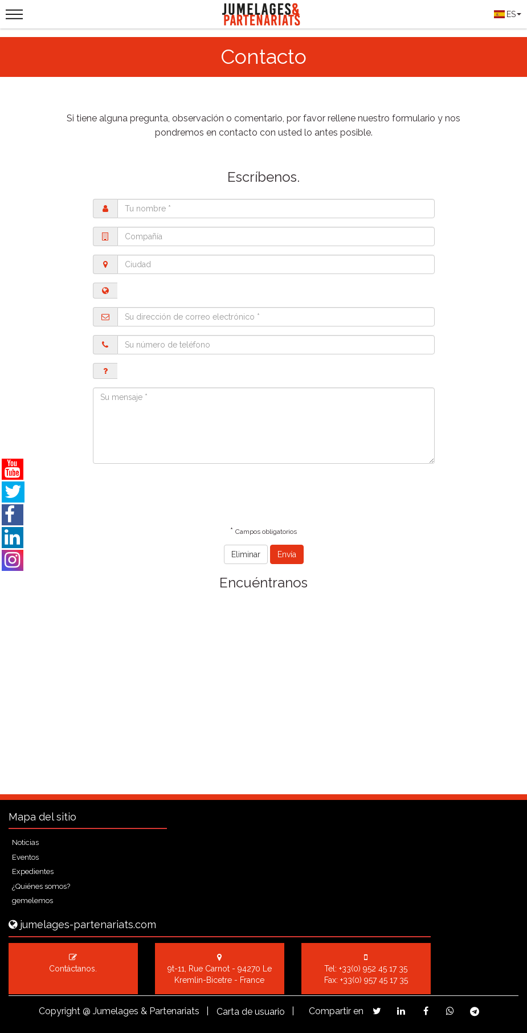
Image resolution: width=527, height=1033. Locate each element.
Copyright (59, 1011)
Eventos (25, 857)
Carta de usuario (250, 1011)
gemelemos (32, 900)
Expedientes (33, 871)
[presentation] (179, 494)
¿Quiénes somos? (41, 886)
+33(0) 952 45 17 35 (373, 968)
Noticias (25, 842)
